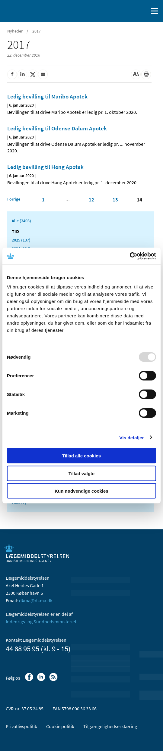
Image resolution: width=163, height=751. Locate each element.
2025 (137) (21, 240)
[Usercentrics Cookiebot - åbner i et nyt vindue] (129, 256)
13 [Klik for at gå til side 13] (115, 199)
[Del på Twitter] (32, 74)
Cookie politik (60, 726)
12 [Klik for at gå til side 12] (91, 199)
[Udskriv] (146, 74)
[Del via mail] (43, 74)
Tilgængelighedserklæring (110, 726)
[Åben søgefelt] (142, 11)
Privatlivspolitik (21, 726)
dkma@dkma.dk (36, 600)
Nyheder (15, 31)
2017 (36, 31)
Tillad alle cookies (81, 455)
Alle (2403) (21, 220)
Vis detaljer (132, 437)
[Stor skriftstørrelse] (136, 74)
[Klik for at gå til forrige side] (13, 199)
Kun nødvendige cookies (81, 491)
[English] (128, 11)
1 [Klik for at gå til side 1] (43, 199)
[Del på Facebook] (12, 74)
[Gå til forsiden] (30, 10)
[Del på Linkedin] (22, 74)
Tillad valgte (81, 473)
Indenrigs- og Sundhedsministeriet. (42, 622)
